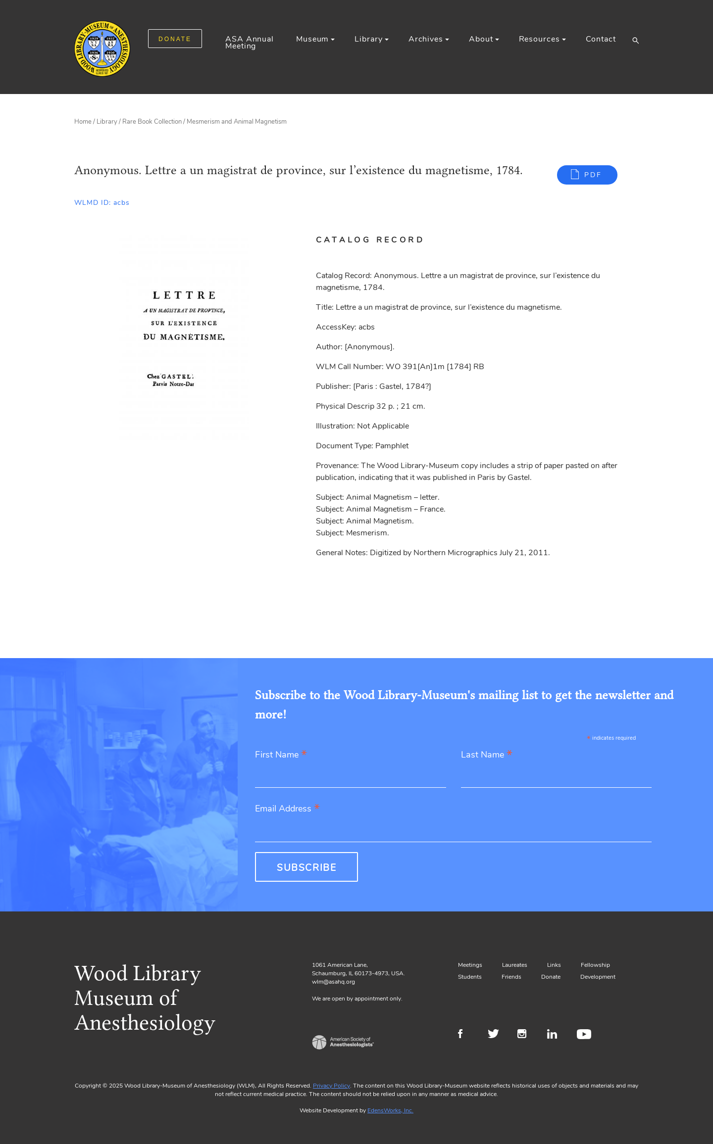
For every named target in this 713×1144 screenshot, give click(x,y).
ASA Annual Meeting (249, 42)
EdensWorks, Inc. (390, 1110)
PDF (593, 175)
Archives (425, 39)
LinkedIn (555, 1035)
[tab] (382, 240)
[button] (635, 40)
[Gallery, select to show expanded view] (184, 339)
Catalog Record (370, 240)
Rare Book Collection (152, 121)
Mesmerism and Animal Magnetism (237, 121)
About (481, 39)
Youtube (585, 1035)
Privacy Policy (331, 1086)
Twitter (496, 1035)
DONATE (175, 39)
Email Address (287, 809)
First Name (281, 755)
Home (83, 121)
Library (368, 39)
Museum (312, 39)
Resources (539, 39)
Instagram (526, 1035)
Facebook (466, 1035)
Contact (601, 39)
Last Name (486, 755)
